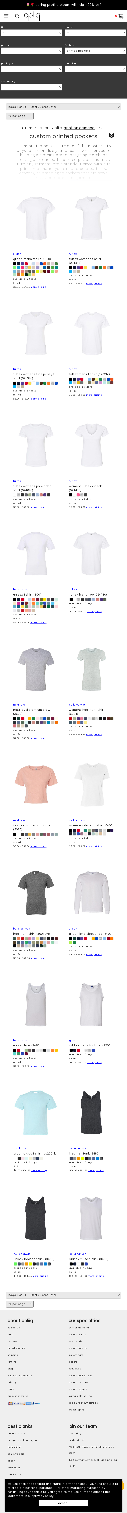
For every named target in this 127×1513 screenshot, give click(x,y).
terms (11, 1389)
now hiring (75, 1433)
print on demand (79, 128)
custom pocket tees (80, 1375)
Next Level (19, 705)
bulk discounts (16, 1348)
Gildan (17, 254)
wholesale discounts (20, 1375)
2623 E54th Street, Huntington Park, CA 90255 (91, 1450)
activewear (75, 1369)
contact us (14, 1328)
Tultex (73, 254)
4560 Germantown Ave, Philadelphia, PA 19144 (93, 1463)
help (10, 1334)
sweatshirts (75, 1341)
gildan (12, 1461)
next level (14, 1468)
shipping (13, 1355)
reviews (12, 1341)
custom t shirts (77, 1334)
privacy (12, 1382)
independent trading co (22, 1440)
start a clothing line (80, 1396)
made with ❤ (76, 1440)
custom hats (76, 1355)
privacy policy (44, 1496)
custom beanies (78, 1382)
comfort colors (16, 1454)
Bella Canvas (21, 589)
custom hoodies (78, 1348)
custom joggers (78, 1389)
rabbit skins (15, 1474)
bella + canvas (17, 1433)
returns (12, 1362)
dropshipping (77, 1410)
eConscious (14, 1447)
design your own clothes (83, 1403)
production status (18, 1396)
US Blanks (20, 1148)
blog (10, 1369)
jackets (73, 1362)
